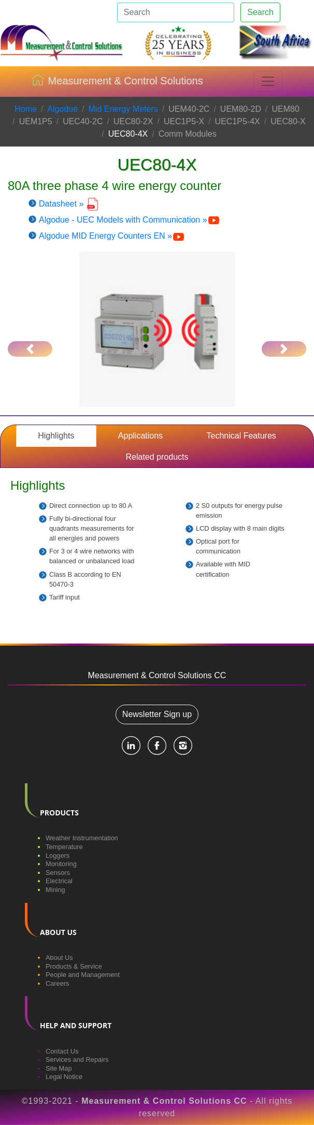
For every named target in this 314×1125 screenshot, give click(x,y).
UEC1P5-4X (237, 121)
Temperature (64, 847)
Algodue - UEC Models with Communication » (129, 219)
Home (26, 109)
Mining (55, 890)
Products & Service (74, 966)
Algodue (62, 109)
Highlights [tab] (56, 435)
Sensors (58, 872)
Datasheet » (69, 203)
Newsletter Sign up (157, 714)
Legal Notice (64, 1076)
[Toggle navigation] (267, 81)
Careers (57, 983)
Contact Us (62, 1051)
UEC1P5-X (184, 121)
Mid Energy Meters (123, 109)
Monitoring (61, 864)
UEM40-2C (188, 109)
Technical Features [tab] (241, 435)
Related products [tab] (157, 456)
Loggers (57, 855)
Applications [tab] (140, 435)
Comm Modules (188, 133)
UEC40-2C (83, 121)
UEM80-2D (240, 109)
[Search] (175, 12)
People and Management (83, 974)
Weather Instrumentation (82, 838)
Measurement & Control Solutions (117, 82)
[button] (30, 349)
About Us (59, 957)
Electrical (59, 881)
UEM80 (285, 109)
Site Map (59, 1068)
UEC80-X (288, 121)
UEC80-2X (133, 121)
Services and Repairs (77, 1059)
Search (260, 12)
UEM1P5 (35, 121)
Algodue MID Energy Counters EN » (112, 235)
